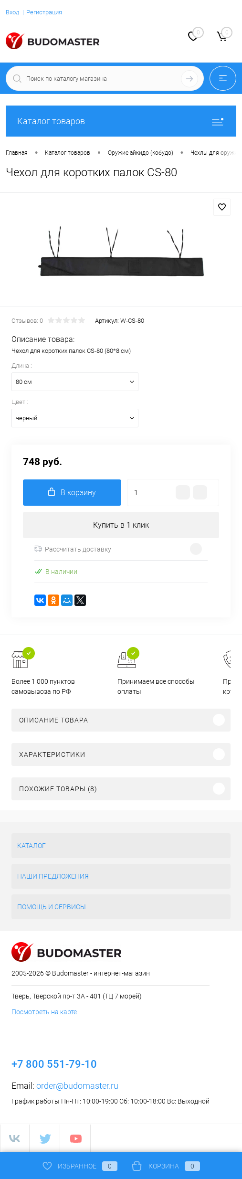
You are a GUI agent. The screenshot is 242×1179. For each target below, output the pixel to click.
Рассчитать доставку (72, 549)
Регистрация (44, 12)
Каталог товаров (121, 121)
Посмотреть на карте (44, 1012)
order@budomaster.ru (77, 1086)
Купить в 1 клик (121, 525)
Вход (12, 12)
